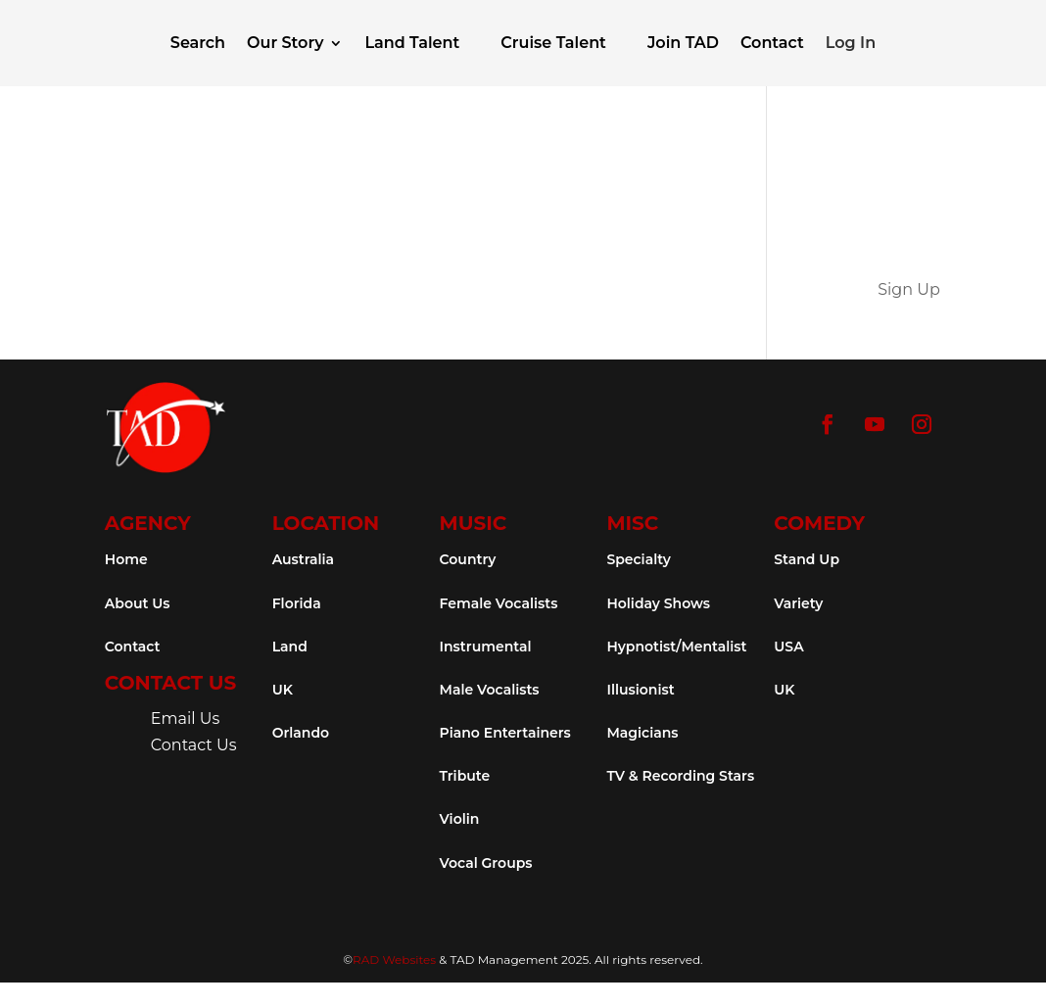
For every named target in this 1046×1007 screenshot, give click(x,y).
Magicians (642, 733)
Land (290, 646)
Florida (296, 603)
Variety (798, 603)
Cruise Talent (553, 42)
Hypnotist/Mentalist (676, 646)
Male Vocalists (490, 689)
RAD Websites (394, 959)
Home (126, 559)
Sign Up (909, 289)
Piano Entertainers (505, 733)
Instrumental (486, 646)
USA (788, 646)
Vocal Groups (486, 863)
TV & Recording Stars (680, 776)
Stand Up (806, 559)
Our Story (285, 42)
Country (468, 559)
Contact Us (194, 745)
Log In (851, 42)
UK (282, 689)
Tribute (465, 776)
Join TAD (683, 42)
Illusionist (640, 689)
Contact (772, 42)
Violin (460, 819)
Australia (303, 559)
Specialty (638, 559)
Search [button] (197, 42)
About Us (137, 603)
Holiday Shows (658, 603)
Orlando (300, 733)
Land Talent (411, 42)
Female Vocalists (499, 603)
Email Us (185, 718)
